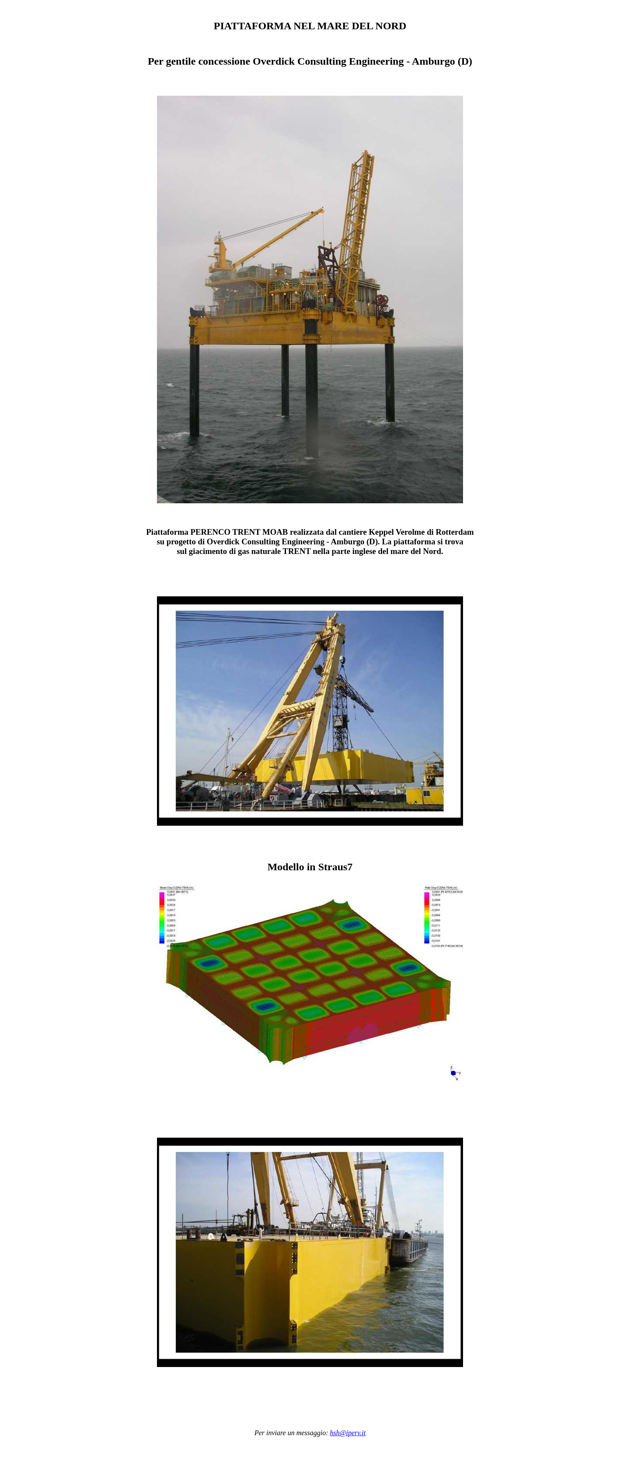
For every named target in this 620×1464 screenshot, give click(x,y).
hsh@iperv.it (348, 1432)
